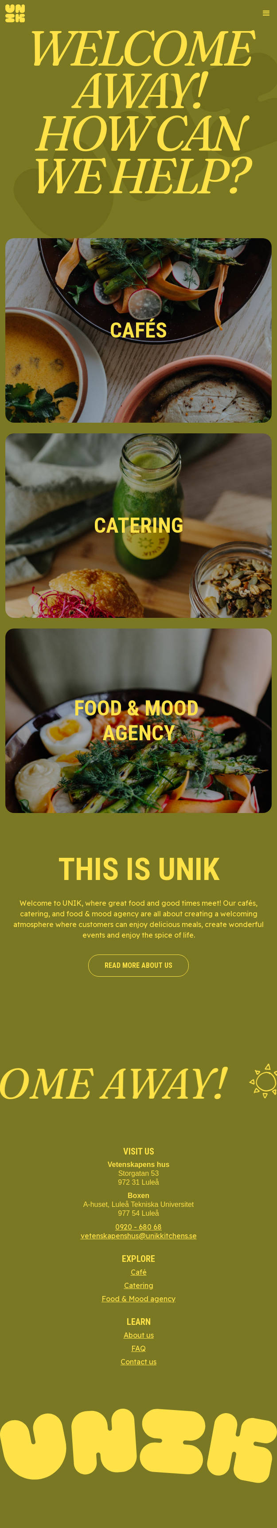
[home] (15, 13)
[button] (262, 13)
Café (139, 1272)
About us (139, 1335)
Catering (138, 1285)
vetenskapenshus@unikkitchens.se (139, 1235)
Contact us (138, 1361)
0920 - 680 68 (138, 1226)
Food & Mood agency (138, 1298)
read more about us (138, 965)
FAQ (138, 1348)
